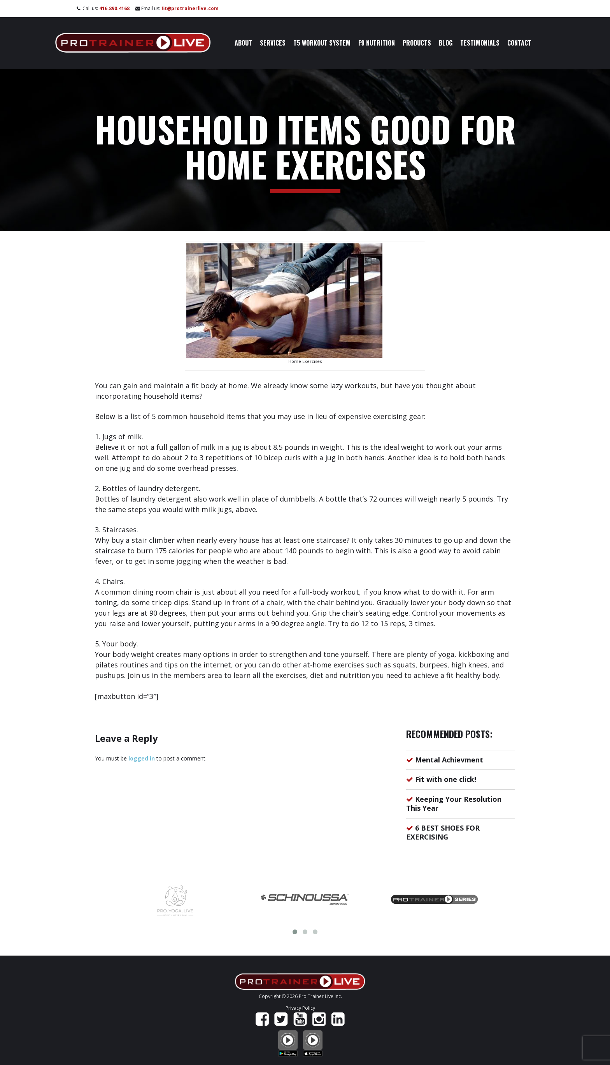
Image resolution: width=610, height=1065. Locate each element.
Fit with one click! (445, 779)
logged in (141, 758)
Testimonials (480, 43)
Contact (519, 43)
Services (273, 43)
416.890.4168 (114, 8)
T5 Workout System (322, 43)
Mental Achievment (449, 759)
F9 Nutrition (376, 43)
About (243, 43)
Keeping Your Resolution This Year (453, 803)
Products (417, 43)
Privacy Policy (300, 1008)
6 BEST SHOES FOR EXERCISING (443, 832)
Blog (445, 43)
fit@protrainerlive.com (190, 8)
